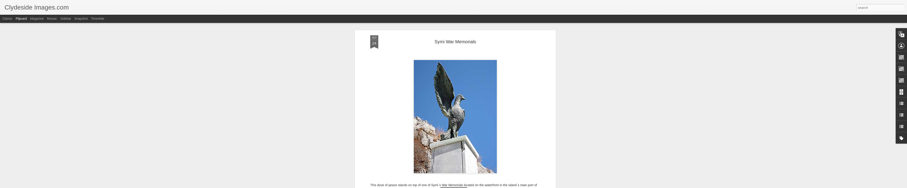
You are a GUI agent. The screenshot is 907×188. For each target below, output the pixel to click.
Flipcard (21, 18)
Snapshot (81, 18)
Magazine (37, 18)
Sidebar (65, 18)
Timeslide (97, 18)
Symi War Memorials (455, 41)
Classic (7, 18)
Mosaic (52, 18)
